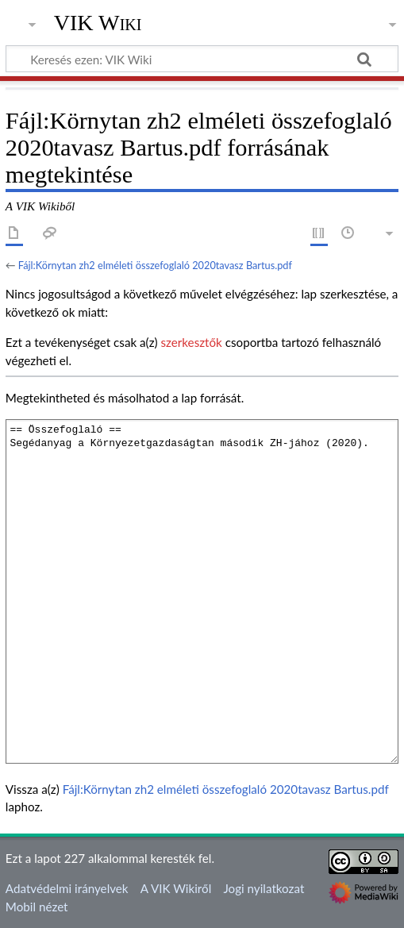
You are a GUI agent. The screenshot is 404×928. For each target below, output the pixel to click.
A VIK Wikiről (175, 888)
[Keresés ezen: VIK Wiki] (202, 58)
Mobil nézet (37, 906)
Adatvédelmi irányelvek (67, 888)
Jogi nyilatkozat (263, 888)
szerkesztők (190, 342)
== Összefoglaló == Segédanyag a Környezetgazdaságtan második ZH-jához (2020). (202, 591)
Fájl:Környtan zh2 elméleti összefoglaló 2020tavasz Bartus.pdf (155, 265)
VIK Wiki (98, 23)
